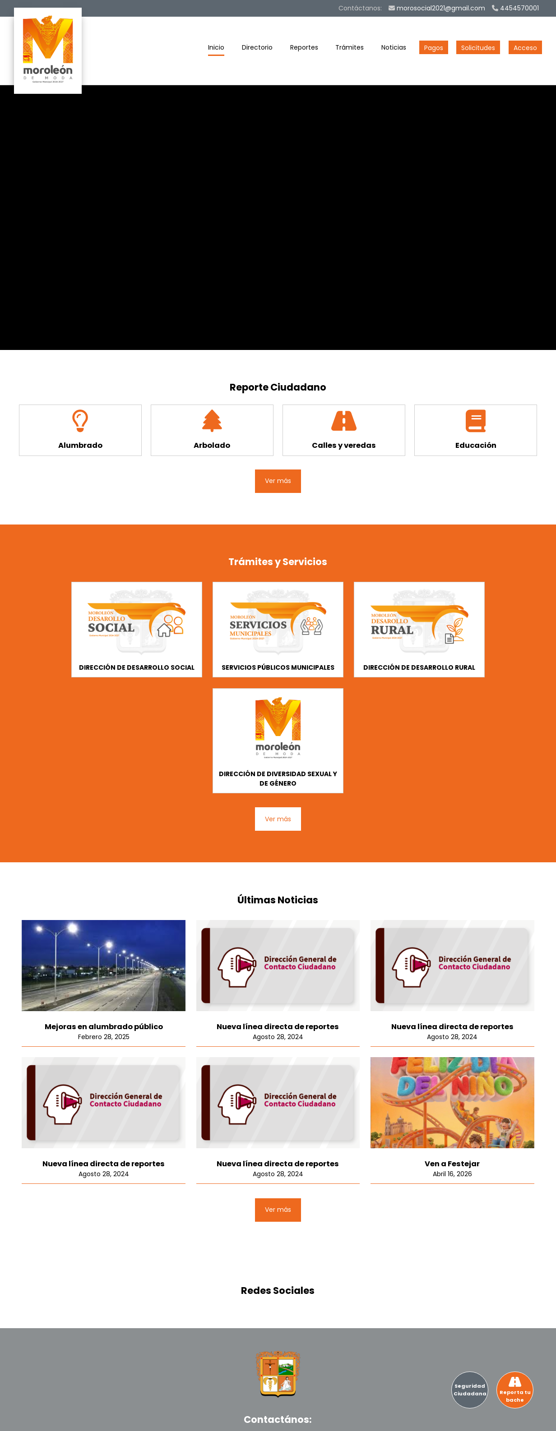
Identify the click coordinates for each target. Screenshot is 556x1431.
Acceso (525, 47)
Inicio (216, 49)
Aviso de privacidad (504, 1417)
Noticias (393, 49)
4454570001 (515, 8)
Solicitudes (478, 47)
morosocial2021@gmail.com (437, 8)
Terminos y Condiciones (429, 1417)
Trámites (349, 49)
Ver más (278, 480)
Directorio (257, 49)
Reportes (304, 49)
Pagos (433, 47)
